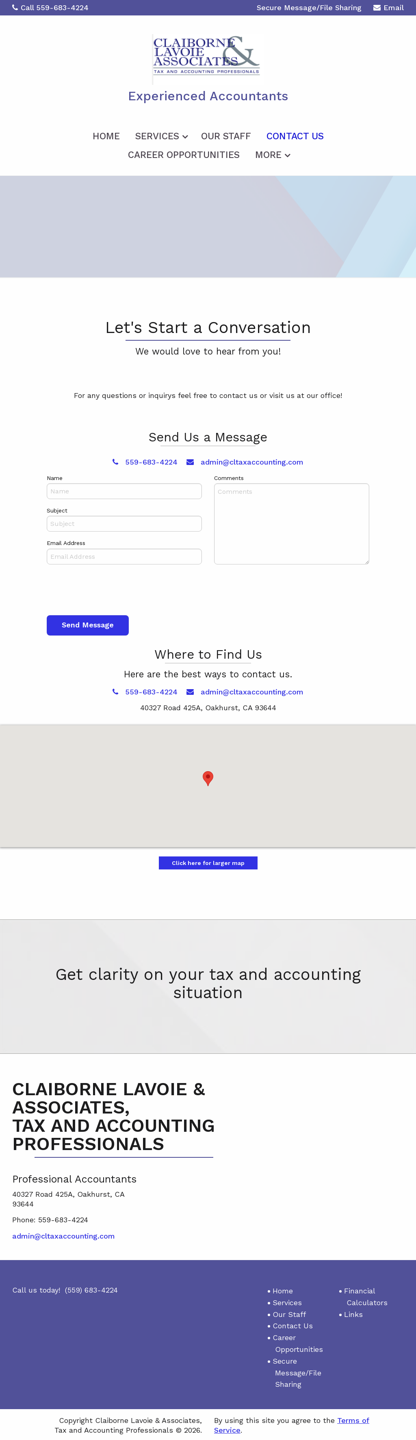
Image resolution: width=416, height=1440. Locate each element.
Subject (57, 509)
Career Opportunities (184, 153)
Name (55, 477)
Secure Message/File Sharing (309, 7)
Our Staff (226, 135)
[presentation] (108, 590)
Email (388, 8)
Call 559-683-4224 (50, 7)
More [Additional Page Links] (268, 153)
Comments (229, 477)
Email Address (66, 542)
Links (353, 1313)
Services (157, 135)
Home (106, 135)
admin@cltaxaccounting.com (244, 460)
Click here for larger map (208, 862)
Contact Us (295, 135)
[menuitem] (106, 133)
